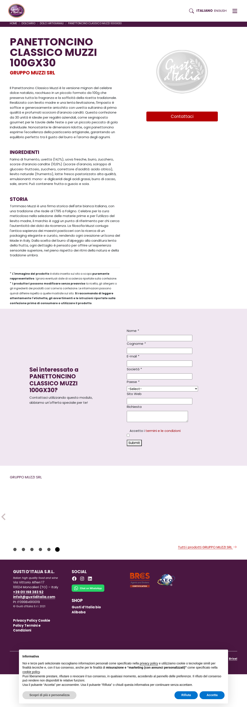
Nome (133, 330)
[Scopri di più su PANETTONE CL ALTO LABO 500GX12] (37, 516)
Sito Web (134, 393)
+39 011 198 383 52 (28, 625)
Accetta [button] (212, 695)
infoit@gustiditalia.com (34, 629)
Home (13, 23)
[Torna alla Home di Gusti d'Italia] (18, 11)
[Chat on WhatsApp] (88, 624)
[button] (235, 11)
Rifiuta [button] (186, 695)
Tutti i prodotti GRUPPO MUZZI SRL (207, 580)
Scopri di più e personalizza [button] (49, 695)
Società (134, 369)
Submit (134, 442)
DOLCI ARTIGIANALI (52, 23)
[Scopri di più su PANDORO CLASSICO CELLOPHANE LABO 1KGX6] (210, 516)
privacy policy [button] (149, 663)
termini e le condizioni (163, 430)
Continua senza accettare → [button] (204, 655)
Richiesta (134, 406)
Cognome (136, 343)
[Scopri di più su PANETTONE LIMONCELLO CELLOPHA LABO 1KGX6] (152, 516)
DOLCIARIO (28, 23)
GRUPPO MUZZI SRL (32, 72)
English (220, 10)
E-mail (133, 356)
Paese (133, 381)
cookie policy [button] (31, 672)
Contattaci (182, 116)
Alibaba (79, 645)
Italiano (204, 10)
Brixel (233, 691)
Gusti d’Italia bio (86, 640)
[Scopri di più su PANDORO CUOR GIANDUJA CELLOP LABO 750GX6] (94, 516)
